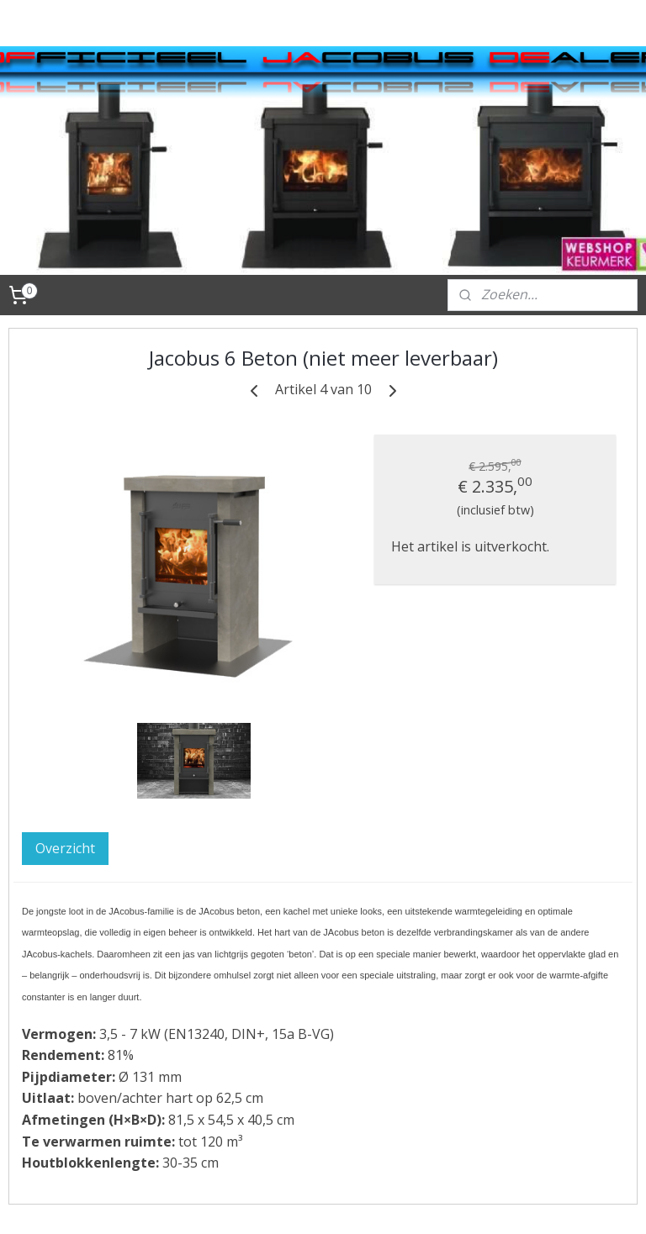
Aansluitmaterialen (99, 671)
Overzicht (249, 760)
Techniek (69, 742)
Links (56, 944)
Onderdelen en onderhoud (86, 706)
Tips (53, 770)
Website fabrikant (96, 915)
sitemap (316, 1203)
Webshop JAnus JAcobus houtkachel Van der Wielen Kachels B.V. (99, 470)
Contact (64, 798)
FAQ (52, 989)
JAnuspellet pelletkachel (77, 607)
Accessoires (76, 642)
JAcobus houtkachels (78, 535)
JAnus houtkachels (98, 571)
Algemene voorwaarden (82, 880)
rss (351, 1203)
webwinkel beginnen (415, 1203)
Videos (61, 826)
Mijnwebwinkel (562, 1203)
